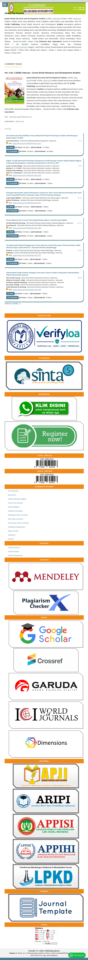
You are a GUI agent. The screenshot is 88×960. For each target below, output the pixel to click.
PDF (11, 147)
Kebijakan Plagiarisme (16, 527)
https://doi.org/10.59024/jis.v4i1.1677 (27, 255)
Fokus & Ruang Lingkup (17, 499)
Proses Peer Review (15, 503)
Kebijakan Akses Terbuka (18, 515)
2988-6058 (56, 18)
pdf (11, 232)
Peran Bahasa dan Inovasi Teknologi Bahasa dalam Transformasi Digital (36, 220)
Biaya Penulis (13, 531)
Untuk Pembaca (14, 547)
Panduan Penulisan (15, 511)
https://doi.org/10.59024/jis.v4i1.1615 (27, 143)
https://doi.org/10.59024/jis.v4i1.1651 (27, 203)
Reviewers (12, 495)
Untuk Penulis (13, 551)
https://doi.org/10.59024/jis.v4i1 (20, 117)
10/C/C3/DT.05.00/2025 (18, 47)
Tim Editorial (13, 491)
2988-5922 (77, 18)
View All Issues (11, 304)
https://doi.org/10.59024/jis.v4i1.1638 (27, 175)
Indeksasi (11, 535)
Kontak (11, 539)
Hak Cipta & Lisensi (15, 519)
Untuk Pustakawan (15, 555)
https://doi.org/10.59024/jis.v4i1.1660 (27, 228)
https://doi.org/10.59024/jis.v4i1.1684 (27, 290)
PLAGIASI (13, 151)
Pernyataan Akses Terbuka (18, 523)
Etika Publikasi (13, 507)
